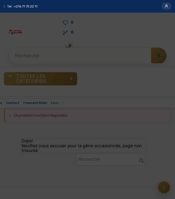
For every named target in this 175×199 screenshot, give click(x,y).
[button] (166, 6)
